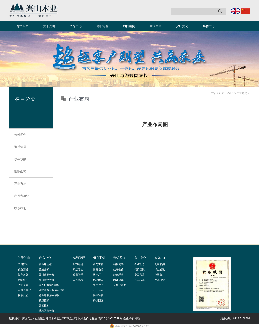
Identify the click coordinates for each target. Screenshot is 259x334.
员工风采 (139, 274)
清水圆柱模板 (46, 310)
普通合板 (44, 269)
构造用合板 (45, 264)
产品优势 (160, 279)
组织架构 (20, 171)
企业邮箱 (128, 318)
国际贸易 (118, 279)
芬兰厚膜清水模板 (49, 295)
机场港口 (98, 279)
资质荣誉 (20, 147)
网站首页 (22, 26)
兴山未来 (139, 279)
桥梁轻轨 (98, 295)
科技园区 (98, 300)
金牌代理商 (119, 285)
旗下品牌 (78, 264)
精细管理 (102, 26)
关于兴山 (49, 26)
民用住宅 (98, 285)
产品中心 (76, 26)
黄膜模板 (44, 300)
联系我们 (20, 208)
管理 (137, 318)
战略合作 (118, 269)
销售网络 (118, 264)
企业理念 (139, 264)
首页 (213, 93)
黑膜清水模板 (46, 279)
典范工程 (98, 264)
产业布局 (20, 183)
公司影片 (160, 274)
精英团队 (139, 269)
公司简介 (20, 134)
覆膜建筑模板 (46, 274)
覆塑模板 (44, 305)
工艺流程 (78, 279)
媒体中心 (209, 26)
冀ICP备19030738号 (110, 318)
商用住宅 (98, 290)
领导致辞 (20, 159)
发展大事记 (21, 196)
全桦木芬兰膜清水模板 (52, 290)
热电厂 (97, 274)
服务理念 (118, 274)
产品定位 (78, 269)
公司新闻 (160, 264)
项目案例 (129, 26)
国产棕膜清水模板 (49, 285)
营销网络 (156, 26)
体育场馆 (98, 269)
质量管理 (78, 274)
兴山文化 (182, 26)
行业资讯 (160, 269)
